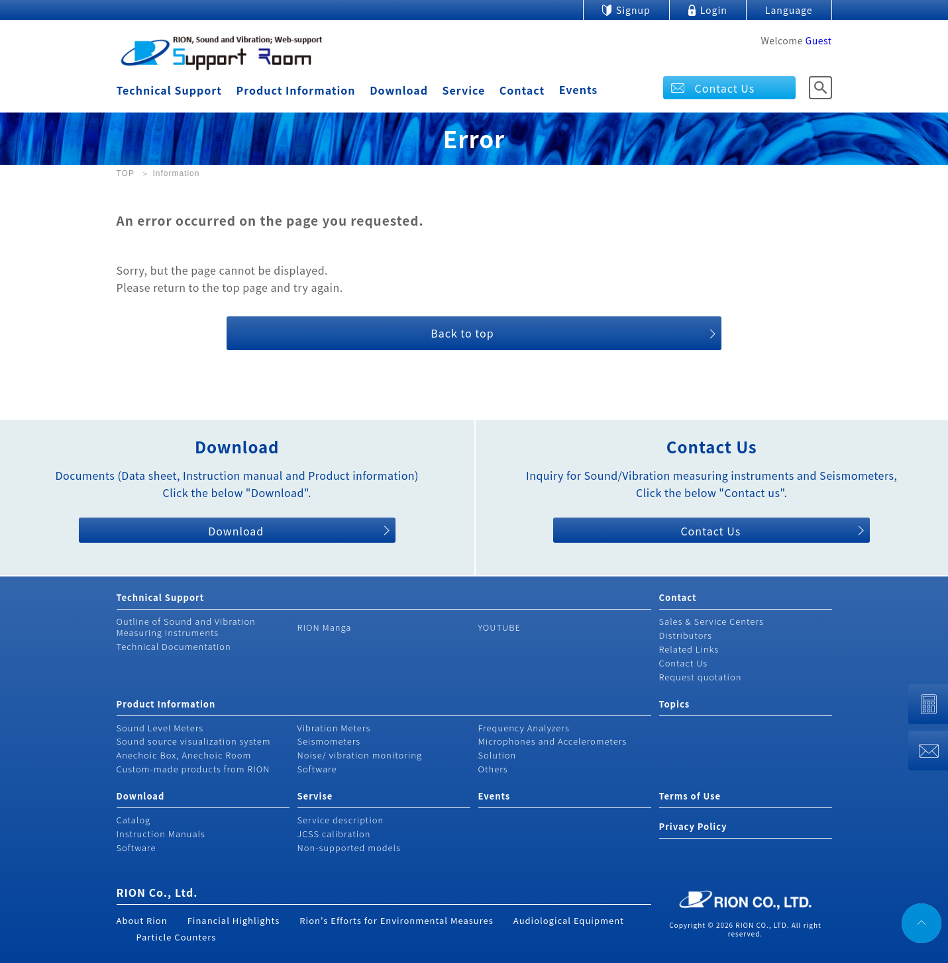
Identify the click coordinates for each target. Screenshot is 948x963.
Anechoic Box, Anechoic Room (184, 755)
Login (713, 10)
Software (317, 768)
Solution (497, 755)
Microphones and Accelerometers (552, 741)
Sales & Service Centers (711, 621)
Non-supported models (349, 847)
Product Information (296, 90)
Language (789, 10)
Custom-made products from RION (193, 768)
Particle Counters (176, 937)
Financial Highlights (233, 920)
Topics (674, 704)
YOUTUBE (499, 627)
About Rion (142, 920)
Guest (819, 40)
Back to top (462, 333)
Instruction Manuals (161, 833)
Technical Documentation (174, 646)
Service (464, 90)
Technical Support (169, 90)
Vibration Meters (334, 727)
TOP (125, 173)
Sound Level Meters (160, 727)
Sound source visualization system (194, 741)
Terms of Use (690, 796)
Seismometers (329, 741)
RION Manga (324, 627)
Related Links (689, 649)
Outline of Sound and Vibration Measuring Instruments (186, 627)
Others (493, 768)
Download (399, 90)
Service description (340, 819)
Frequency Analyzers (524, 727)
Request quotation (700, 676)
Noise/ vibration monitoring (360, 755)
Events (578, 89)
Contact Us (725, 88)
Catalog (134, 819)
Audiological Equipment (568, 920)
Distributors (685, 635)
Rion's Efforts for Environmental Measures (396, 920)
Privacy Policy (693, 826)
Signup (633, 10)
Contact (522, 90)
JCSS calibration (334, 833)
